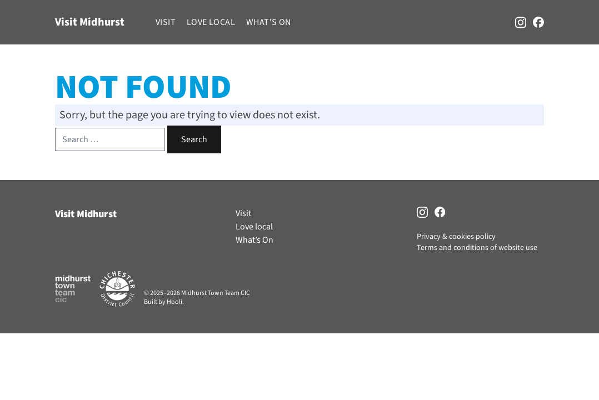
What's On (268, 22)
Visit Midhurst (89, 22)
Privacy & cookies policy (456, 236)
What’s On (254, 240)
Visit (166, 22)
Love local (211, 22)
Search (194, 139)
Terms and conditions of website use (477, 247)
